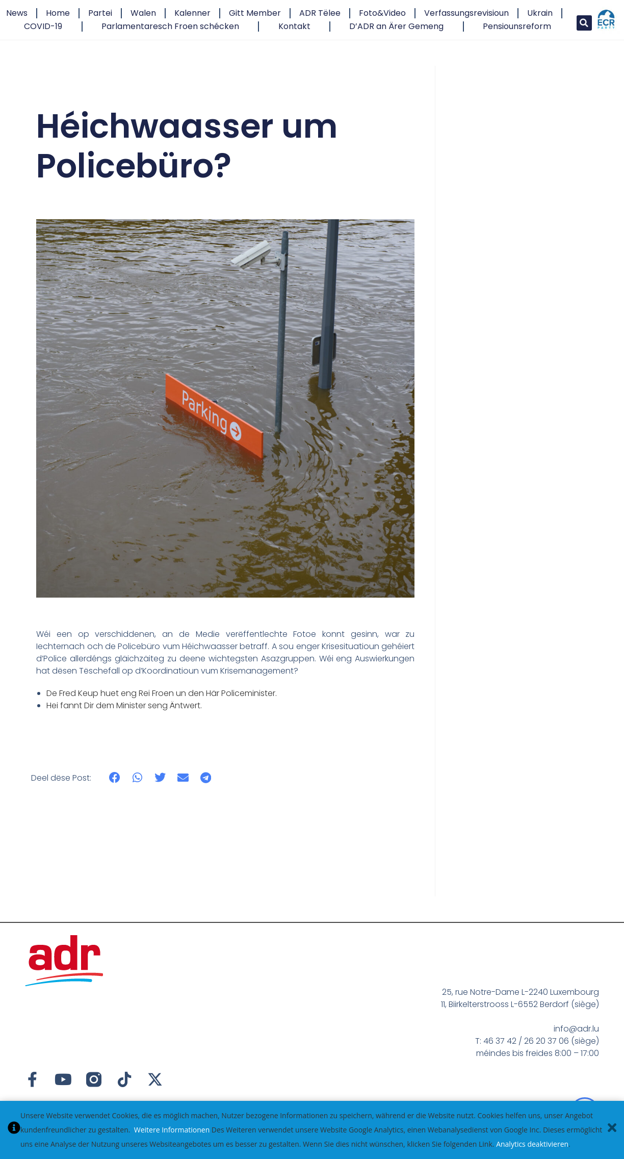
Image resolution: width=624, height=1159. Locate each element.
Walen (143, 13)
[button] (584, 23)
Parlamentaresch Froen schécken (170, 26)
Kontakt (294, 26)
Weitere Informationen (172, 1130)
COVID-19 (43, 26)
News (17, 13)
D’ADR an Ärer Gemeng (396, 26)
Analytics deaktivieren (532, 1144)
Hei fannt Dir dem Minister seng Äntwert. (124, 705)
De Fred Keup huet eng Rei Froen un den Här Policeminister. (161, 693)
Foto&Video (382, 13)
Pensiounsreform (517, 26)
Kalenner (192, 13)
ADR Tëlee (320, 13)
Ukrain (540, 13)
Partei (100, 13)
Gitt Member (255, 13)
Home (58, 13)
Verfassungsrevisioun (466, 13)
